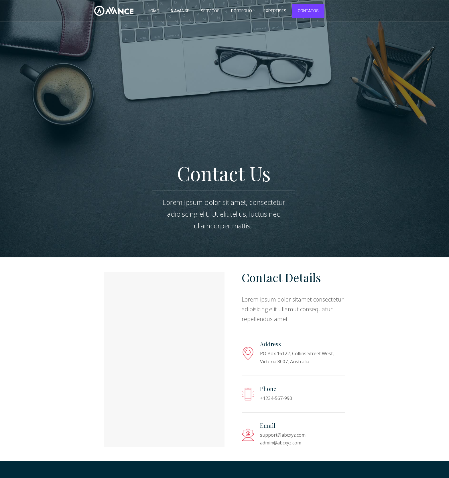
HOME (153, 11)
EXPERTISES (274, 11)
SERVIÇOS (210, 11)
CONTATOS (308, 11)
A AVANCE (179, 11)
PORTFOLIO (241, 11)
